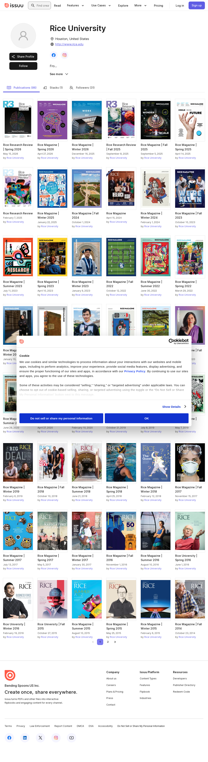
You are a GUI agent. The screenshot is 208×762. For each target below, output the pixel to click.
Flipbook (145, 706)
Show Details (171, 406)
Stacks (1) (53, 102)
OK (146, 418)
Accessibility (105, 740)
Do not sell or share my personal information (61, 418)
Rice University (15, 172)
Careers (111, 700)
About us (111, 693)
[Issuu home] (14, 5)
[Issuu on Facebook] (9, 752)
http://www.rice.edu (69, 44)
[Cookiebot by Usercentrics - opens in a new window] (172, 342)
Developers (180, 693)
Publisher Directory (184, 700)
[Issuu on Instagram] (56, 752)
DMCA (80, 740)
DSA (91, 740)
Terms (8, 740)
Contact (110, 719)
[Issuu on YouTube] (71, 752)
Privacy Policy (134, 371)
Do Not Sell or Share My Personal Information (141, 741)
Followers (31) (82, 102)
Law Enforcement (40, 740)
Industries (145, 713)
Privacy (21, 740)
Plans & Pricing (114, 706)
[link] (57, 5)
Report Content (63, 740)
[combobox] (43, 5)
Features (145, 700)
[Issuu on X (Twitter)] (40, 752)
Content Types (148, 693)
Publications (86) (22, 102)
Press (109, 713)
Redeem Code (181, 706)
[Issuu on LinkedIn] (25, 752)
